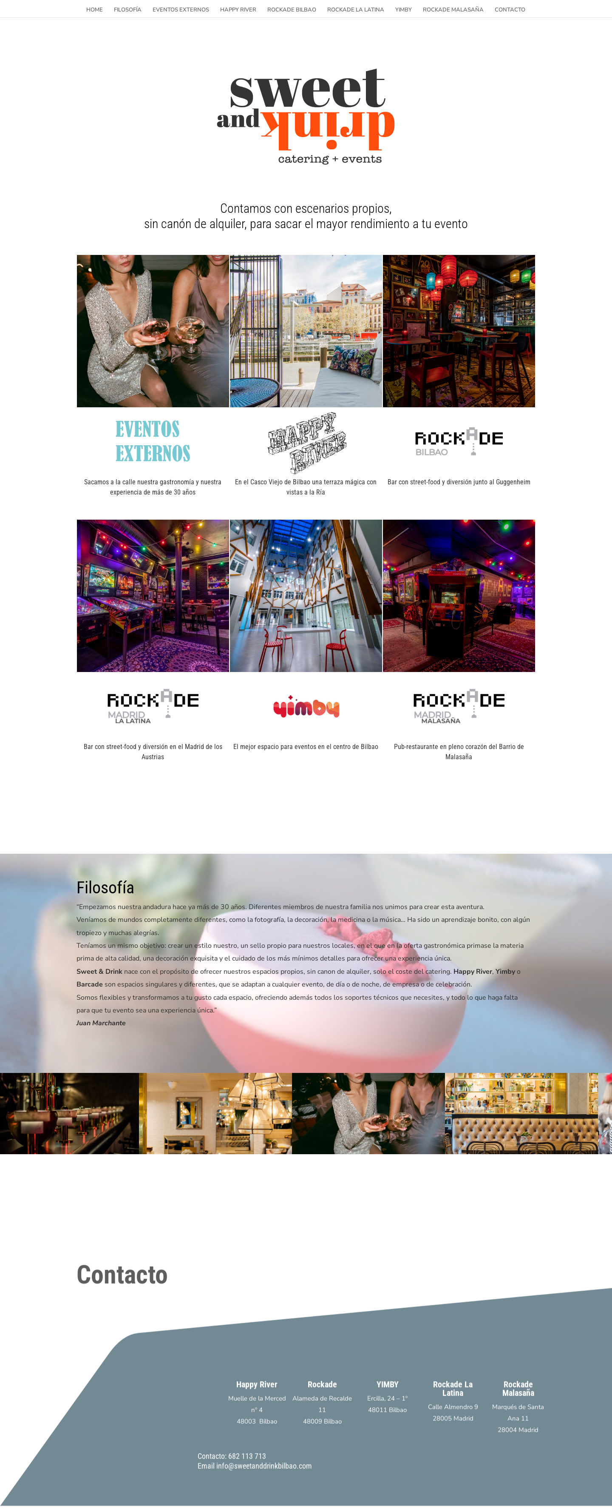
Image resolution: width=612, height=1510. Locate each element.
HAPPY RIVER (238, 10)
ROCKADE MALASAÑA (453, 10)
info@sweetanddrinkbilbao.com (264, 1481)
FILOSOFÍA (128, 10)
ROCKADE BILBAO (291, 10)
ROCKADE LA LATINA (355, 10)
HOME (94, 10)
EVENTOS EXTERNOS (181, 10)
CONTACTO (510, 10)
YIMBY (403, 10)
